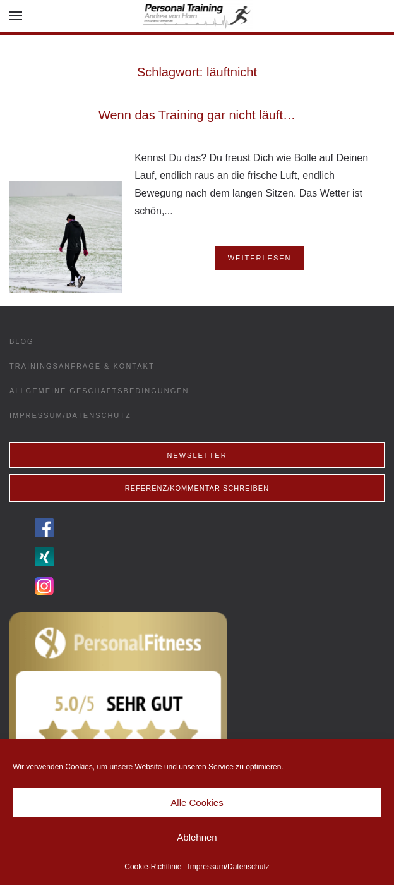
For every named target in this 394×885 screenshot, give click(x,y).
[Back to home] (197, 16)
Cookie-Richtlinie (152, 866)
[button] (15, 16)
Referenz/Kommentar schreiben (197, 488)
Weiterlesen (260, 258)
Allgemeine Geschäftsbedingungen (99, 390)
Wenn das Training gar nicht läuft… (197, 115)
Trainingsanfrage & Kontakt (82, 366)
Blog (21, 341)
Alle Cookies (196, 802)
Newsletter (197, 455)
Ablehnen (197, 837)
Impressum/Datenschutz (228, 866)
